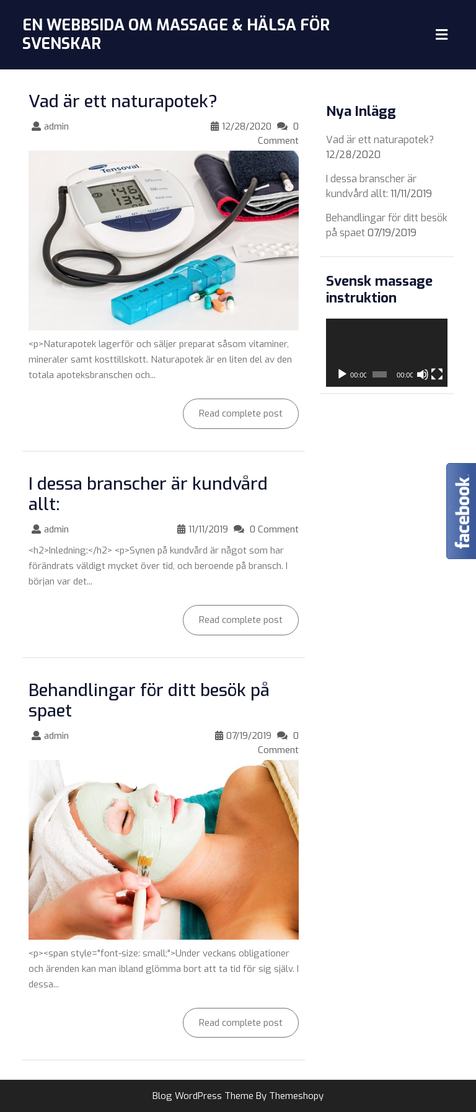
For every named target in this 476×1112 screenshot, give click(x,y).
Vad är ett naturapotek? (123, 101)
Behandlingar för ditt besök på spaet (149, 701)
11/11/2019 (208, 529)
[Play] (342, 374)
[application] (386, 353)
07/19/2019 (248, 736)
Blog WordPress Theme (202, 1096)
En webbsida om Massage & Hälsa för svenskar (176, 34)
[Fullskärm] (437, 374)
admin (56, 126)
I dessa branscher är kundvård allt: (148, 494)
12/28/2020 (246, 126)
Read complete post (233, 409)
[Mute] (422, 374)
